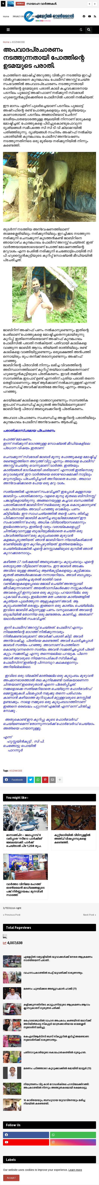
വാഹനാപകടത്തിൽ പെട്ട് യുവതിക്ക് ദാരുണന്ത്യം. (53, 973)
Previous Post (12, 915)
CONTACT (51, 16)
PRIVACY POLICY (20, 16)
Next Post (88, 915)
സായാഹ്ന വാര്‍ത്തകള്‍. (41, 3)
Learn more (75, 1169)
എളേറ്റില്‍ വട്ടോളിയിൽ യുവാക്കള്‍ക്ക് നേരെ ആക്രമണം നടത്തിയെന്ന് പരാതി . (58, 958)
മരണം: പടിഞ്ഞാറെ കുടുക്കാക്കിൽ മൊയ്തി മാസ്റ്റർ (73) (57, 1068)
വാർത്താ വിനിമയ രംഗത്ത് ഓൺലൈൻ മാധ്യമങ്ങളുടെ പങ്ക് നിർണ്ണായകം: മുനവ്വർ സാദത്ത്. (25, 889)
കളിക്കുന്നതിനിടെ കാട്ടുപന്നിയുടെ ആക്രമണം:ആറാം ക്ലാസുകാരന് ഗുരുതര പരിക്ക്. (57, 1006)
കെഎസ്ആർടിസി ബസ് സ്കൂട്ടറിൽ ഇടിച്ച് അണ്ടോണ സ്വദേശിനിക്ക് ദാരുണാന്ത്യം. (56, 1038)
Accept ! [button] (11, 1178)
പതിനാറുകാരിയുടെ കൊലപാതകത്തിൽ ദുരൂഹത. (55, 1052)
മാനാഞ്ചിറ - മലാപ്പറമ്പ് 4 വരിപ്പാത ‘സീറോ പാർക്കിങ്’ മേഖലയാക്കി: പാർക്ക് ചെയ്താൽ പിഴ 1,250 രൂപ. (24, 840)
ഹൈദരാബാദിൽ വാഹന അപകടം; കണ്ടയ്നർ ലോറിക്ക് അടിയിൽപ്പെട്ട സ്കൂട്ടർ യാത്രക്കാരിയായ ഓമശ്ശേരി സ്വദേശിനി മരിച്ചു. (57, 1024)
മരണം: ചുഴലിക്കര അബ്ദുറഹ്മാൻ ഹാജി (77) (50, 989)
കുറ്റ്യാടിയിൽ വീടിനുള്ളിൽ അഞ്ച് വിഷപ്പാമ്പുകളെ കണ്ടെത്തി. (72, 838)
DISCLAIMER (37, 16)
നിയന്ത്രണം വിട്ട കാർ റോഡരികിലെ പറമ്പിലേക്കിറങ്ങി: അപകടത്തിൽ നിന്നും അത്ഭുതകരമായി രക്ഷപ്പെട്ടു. (56, 1086)
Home (6, 16)
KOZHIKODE (18, 42)
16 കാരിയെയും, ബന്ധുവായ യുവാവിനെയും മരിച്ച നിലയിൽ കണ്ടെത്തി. (54, 1102)
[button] (89, 4)
